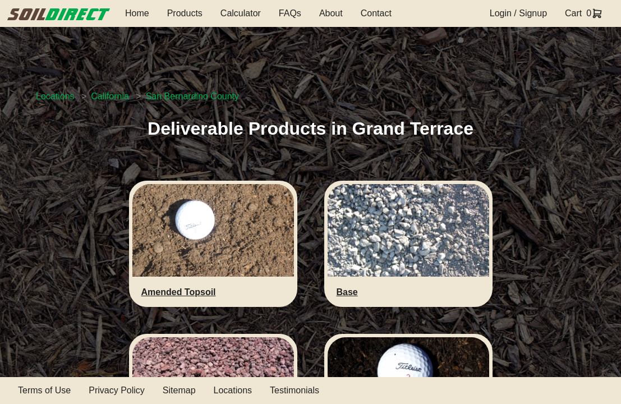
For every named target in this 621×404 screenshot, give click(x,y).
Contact (376, 13)
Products (185, 13)
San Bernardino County (192, 96)
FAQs (290, 13)
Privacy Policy (117, 390)
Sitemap (179, 390)
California (110, 96)
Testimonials (294, 390)
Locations (55, 96)
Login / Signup (518, 13)
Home (137, 13)
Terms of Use (44, 390)
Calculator (240, 13)
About (331, 13)
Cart (573, 13)
